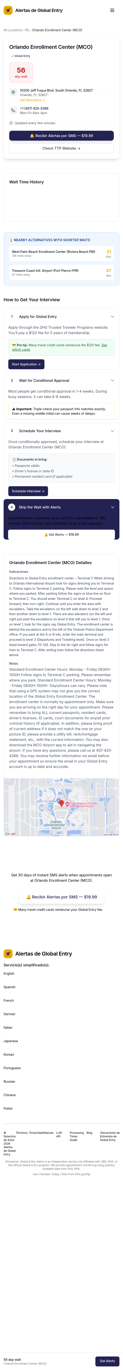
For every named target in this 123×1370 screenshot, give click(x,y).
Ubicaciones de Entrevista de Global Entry (110, 1136)
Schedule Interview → (28, 491)
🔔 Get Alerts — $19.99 (61, 534)
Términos (21, 1132)
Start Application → (26, 364)
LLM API (59, 1134)
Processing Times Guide (76, 1136)
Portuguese (12, 1068)
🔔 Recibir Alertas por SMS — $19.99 (61, 135)
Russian (9, 1081)
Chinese (10, 1095)
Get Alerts (107, 1361)
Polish (8, 1108)
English (9, 973)
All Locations (13, 30)
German (9, 1014)
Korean (9, 1054)
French (9, 1000)
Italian (8, 1027)
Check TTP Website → (61, 148)
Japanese (11, 1041)
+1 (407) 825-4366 (34, 108)
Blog (89, 1132)
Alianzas (48, 1132)
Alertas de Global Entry (33, 10)
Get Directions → (32, 100)
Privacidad (34, 1132)
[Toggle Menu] (114, 10)
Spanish (9, 987)
